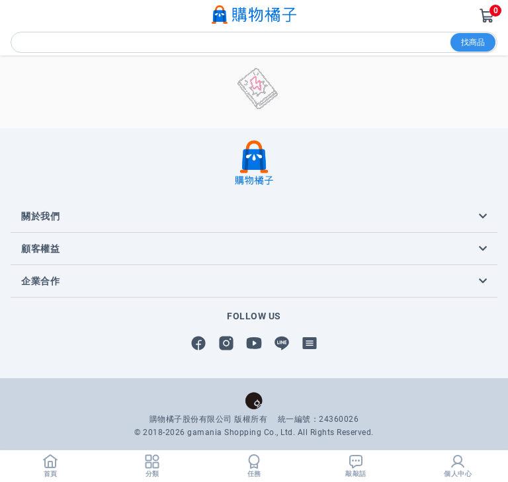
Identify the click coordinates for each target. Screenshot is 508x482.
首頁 (50, 465)
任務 (254, 465)
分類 (152, 465)
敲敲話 (355, 465)
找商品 (473, 42)
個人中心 (458, 465)
